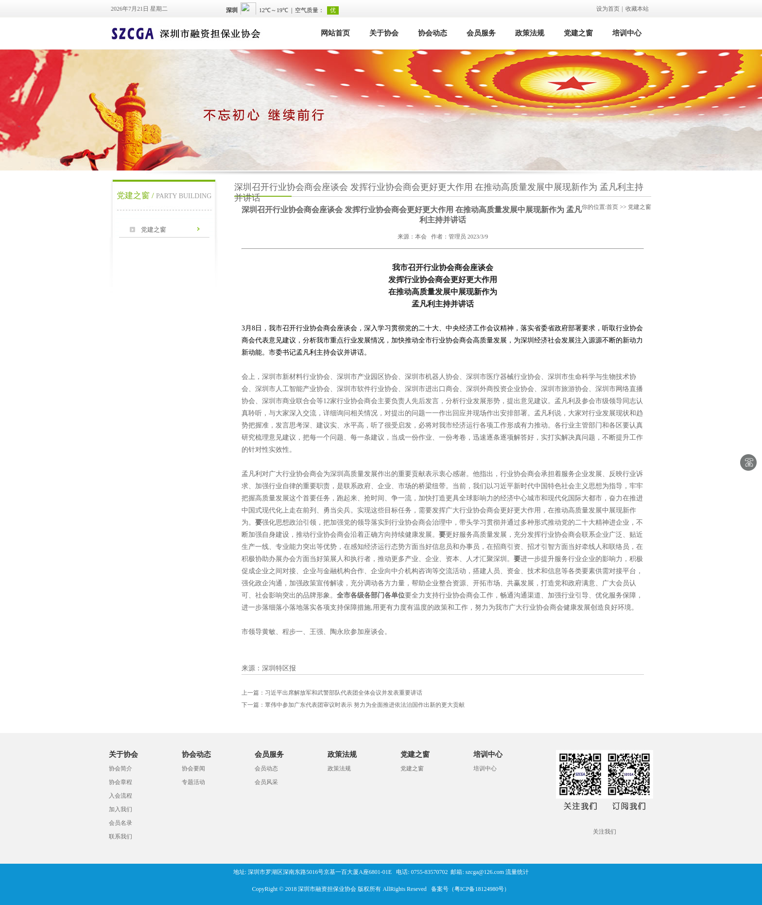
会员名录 (120, 823)
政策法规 (529, 33)
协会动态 (432, 33)
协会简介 (120, 768)
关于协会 (383, 33)
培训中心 (626, 33)
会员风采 (266, 782)
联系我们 (120, 836)
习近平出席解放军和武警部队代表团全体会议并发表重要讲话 (332, 692)
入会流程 (120, 795)
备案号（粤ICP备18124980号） (470, 889)
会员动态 (266, 768)
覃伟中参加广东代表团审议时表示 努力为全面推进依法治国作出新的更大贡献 (353, 704)
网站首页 (335, 33)
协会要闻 (193, 768)
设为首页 (608, 8)
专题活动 (193, 782)
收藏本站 (637, 8)
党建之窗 (578, 33)
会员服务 (481, 33)
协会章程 (120, 782)
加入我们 (120, 809)
